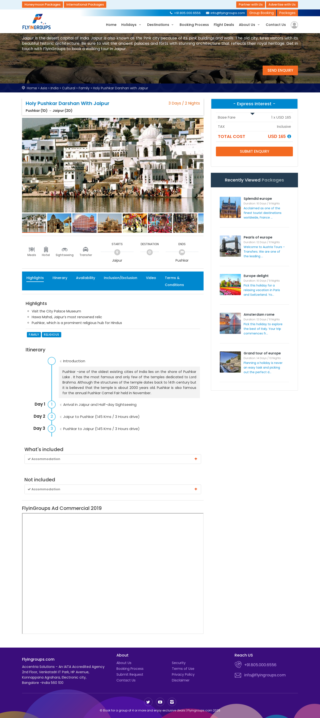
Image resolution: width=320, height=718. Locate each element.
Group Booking (261, 12)
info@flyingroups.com (225, 13)
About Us (250, 24)
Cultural (68, 88)
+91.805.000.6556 (185, 13)
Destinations (161, 24)
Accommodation (113, 459)
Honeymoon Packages (42, 4)
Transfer (85, 255)
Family (84, 88)
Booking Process (194, 24)
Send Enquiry (280, 70)
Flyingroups (37, 21)
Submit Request (129, 674)
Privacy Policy (183, 674)
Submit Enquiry (254, 151)
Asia (43, 88)
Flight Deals (224, 24)
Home (111, 24)
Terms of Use (183, 668)
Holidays (131, 24)
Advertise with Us (282, 4)
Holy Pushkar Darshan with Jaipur (120, 88)
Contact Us (276, 24)
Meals (31, 255)
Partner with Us (251, 4)
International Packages (85, 4)
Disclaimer (181, 680)
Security (179, 662)
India (55, 88)
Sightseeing (65, 255)
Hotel (46, 255)
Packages (287, 12)
